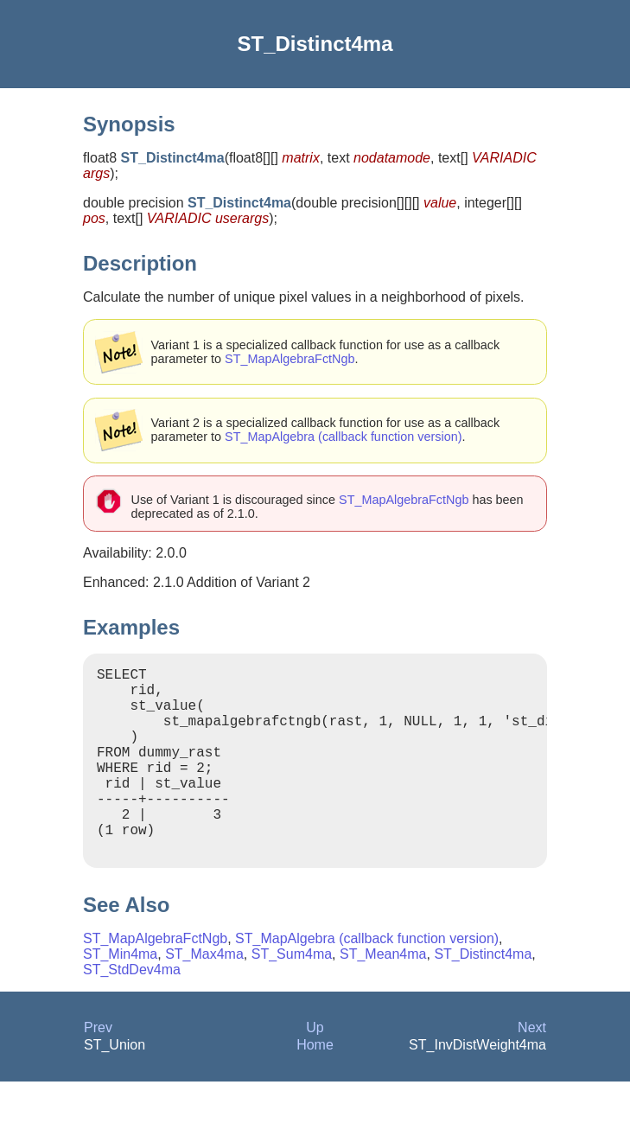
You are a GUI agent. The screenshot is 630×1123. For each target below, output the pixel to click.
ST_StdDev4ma (132, 1011)
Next (532, 1069)
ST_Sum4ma (291, 995)
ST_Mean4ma (383, 995)
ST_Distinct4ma (482, 995)
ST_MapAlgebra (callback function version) (343, 436)
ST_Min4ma (120, 995)
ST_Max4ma (204, 995)
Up (314, 1069)
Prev (98, 1069)
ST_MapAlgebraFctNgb (289, 359)
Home (315, 1086)
